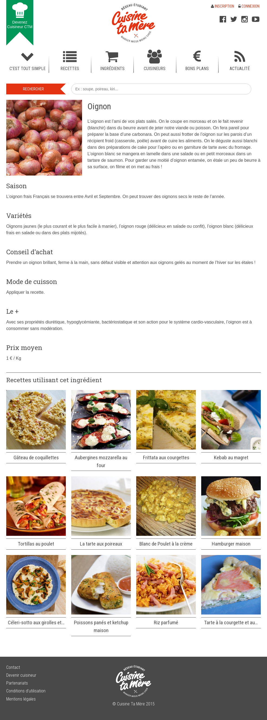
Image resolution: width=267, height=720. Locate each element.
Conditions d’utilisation (25, 690)
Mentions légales (21, 699)
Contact (13, 667)
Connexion (248, 6)
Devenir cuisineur (21, 675)
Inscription (222, 6)
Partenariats (17, 683)
